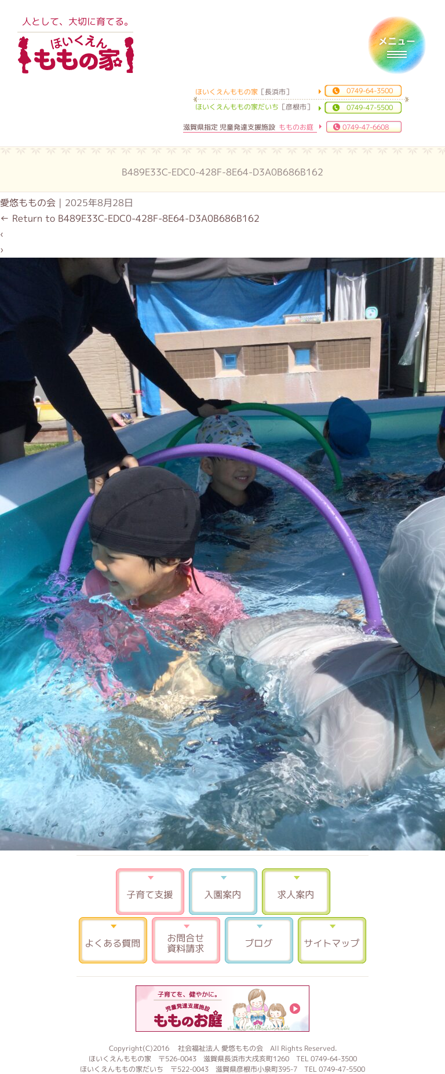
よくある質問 (113, 940)
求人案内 (296, 891)
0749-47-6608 (365, 127)
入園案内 (223, 891)
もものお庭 (222, 1008)
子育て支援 (150, 891)
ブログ (259, 940)
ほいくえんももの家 (75, 55)
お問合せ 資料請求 (186, 940)
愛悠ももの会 (28, 202)
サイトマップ (332, 940)
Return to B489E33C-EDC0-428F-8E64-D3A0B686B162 (130, 218)
